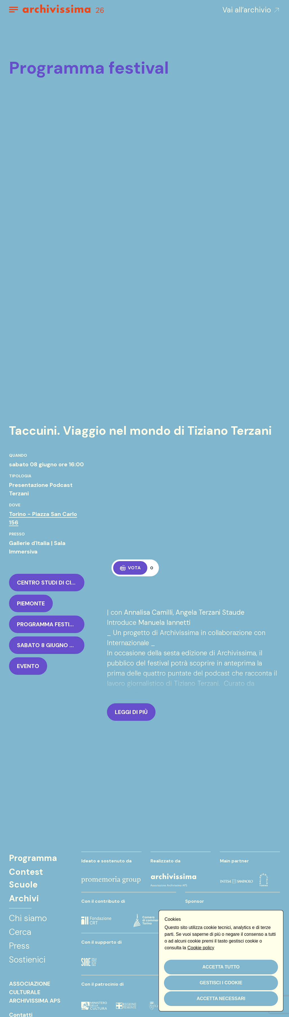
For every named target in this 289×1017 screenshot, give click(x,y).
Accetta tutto (221, 967)
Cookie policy (200, 947)
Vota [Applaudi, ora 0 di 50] (130, 568)
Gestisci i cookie (221, 982)
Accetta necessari (221, 998)
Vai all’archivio (251, 10)
